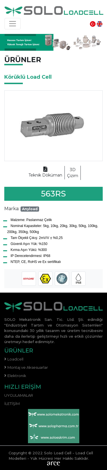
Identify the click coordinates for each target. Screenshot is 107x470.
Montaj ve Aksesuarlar (27, 367)
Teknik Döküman (45, 172)
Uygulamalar (18, 395)
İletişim (12, 403)
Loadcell (15, 359)
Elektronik (16, 375)
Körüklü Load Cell (28, 77)
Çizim (72, 172)
